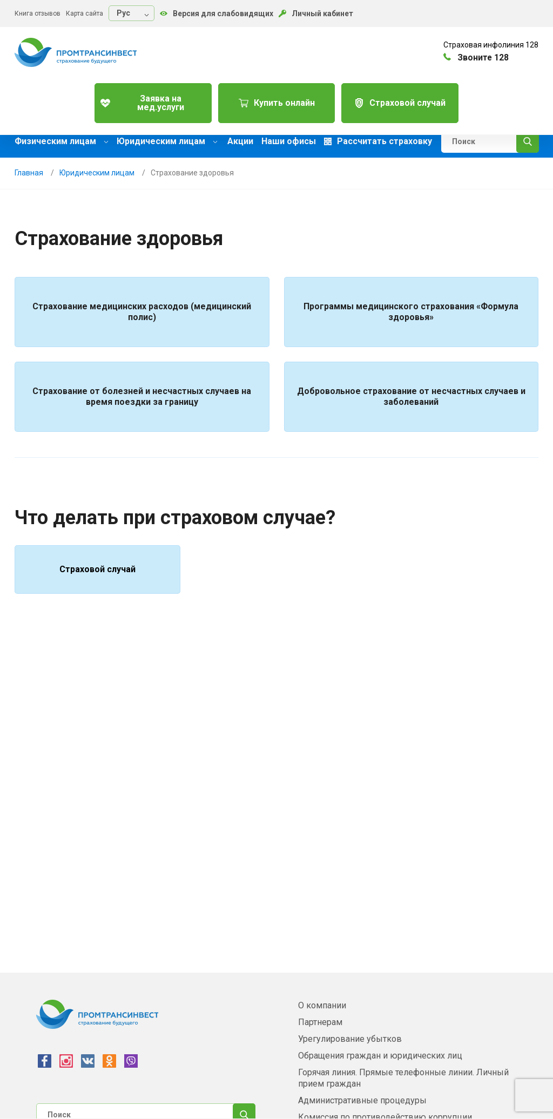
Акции (240, 141)
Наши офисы (288, 141)
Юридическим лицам (167, 141)
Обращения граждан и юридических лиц (380, 1055)
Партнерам (320, 1022)
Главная (29, 172)
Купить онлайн (277, 99)
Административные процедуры (362, 1100)
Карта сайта (84, 13)
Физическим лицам (62, 141)
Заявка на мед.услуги (151, 99)
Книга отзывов (37, 13)
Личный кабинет (316, 13)
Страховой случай (402, 99)
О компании (322, 1005)
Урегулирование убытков (350, 1039)
